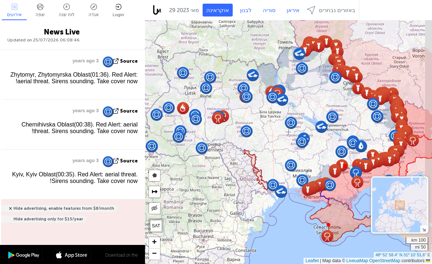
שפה (40, 10)
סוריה (269, 10)
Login (118, 10)
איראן (293, 10)
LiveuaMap (357, 260)
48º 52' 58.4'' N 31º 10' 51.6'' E (402, 255)
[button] (345, 166)
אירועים (14, 10)
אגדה (93, 10)
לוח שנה (67, 10)
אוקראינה (217, 10)
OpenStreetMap (384, 260)
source (129, 61)
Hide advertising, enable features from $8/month (64, 208)
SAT (156, 225)
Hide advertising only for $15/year (48, 219)
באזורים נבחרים (331, 10)
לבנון (246, 10)
